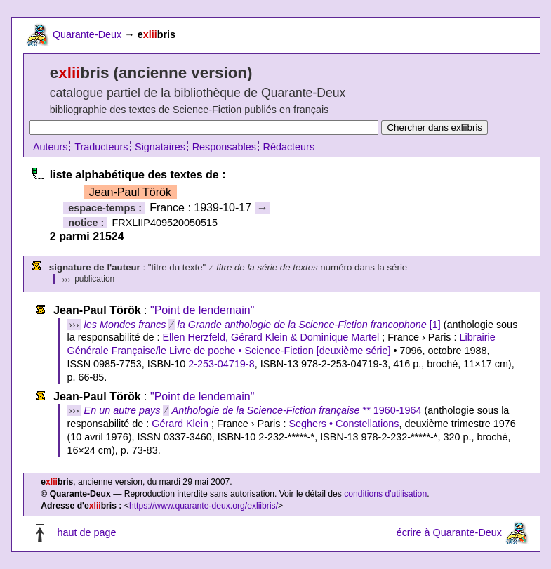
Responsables (224, 146)
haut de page (86, 532)
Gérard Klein (180, 423)
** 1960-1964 (253, 410)
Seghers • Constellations (343, 423)
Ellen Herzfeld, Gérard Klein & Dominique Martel (270, 337)
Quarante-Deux (87, 34)
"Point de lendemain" (202, 310)
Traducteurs (101, 146)
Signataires (160, 146)
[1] (262, 324)
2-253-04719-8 (221, 363)
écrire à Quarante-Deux (449, 532)
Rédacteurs (289, 146)
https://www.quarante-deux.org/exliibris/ (203, 506)
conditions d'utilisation (385, 494)
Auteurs (50, 146)
